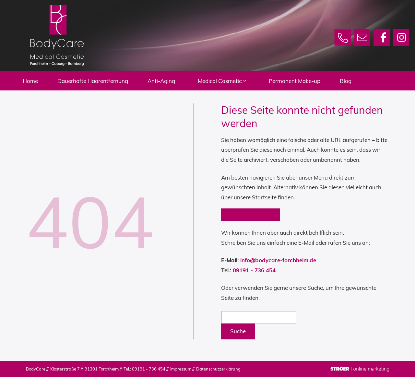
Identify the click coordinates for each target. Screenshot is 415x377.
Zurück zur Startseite (250, 214)
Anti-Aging (174, 80)
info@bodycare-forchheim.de (278, 260)
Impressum (180, 368)
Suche (238, 331)
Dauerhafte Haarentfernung (105, 80)
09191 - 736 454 (254, 270)
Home (43, 80)
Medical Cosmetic (235, 81)
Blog (358, 80)
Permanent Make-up (307, 80)
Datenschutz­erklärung (218, 368)
